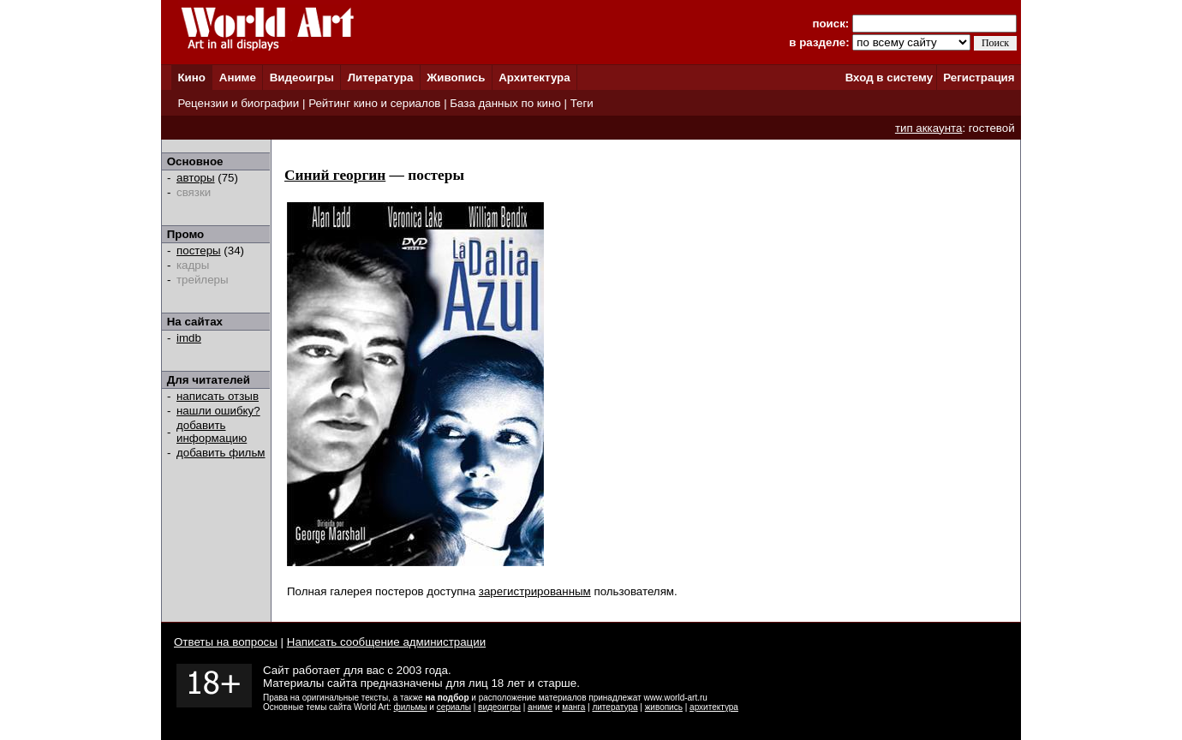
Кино (191, 77)
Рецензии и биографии (238, 103)
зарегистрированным (535, 591)
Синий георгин (334, 175)
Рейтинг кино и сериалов (374, 103)
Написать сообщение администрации (386, 642)
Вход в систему (889, 77)
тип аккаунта (929, 128)
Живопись (456, 77)
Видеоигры (302, 77)
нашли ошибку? (218, 410)
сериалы (454, 707)
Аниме (237, 77)
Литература (381, 77)
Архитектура (534, 77)
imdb (188, 337)
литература (614, 707)
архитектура (714, 707)
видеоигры (499, 707)
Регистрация (978, 77)
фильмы (410, 707)
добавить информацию (211, 432)
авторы (195, 177)
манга (573, 707)
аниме (540, 707)
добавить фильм (221, 452)
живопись (664, 707)
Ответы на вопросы (226, 642)
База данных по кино (505, 103)
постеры (198, 250)
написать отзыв (217, 396)
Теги (582, 103)
